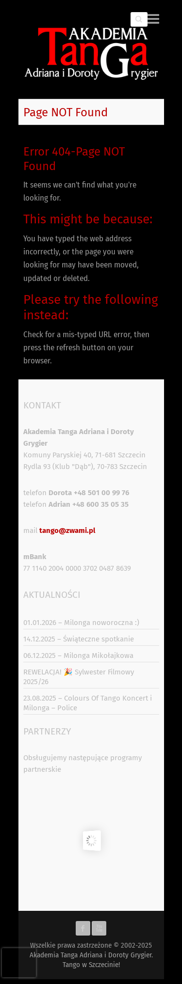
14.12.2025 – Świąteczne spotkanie (78, 639)
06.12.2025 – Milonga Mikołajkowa (78, 655)
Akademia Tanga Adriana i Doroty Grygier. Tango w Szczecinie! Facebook (83, 928)
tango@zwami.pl (67, 530)
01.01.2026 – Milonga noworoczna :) (81, 622)
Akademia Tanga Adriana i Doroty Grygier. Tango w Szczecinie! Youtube (99, 928)
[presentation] (19, 962)
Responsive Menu (153, 19)
